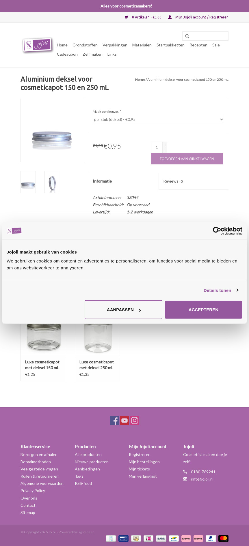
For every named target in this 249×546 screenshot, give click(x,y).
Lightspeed (85, 532)
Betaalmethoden (36, 461)
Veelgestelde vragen (39, 468)
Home (62, 44)
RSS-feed (83, 483)
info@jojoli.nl (202, 478)
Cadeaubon (67, 54)
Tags (79, 476)
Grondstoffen (85, 44)
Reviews (173, 181)
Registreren (139, 454)
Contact (28, 505)
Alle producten (88, 454)
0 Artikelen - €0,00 (143, 17)
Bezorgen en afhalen (39, 454)
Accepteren (203, 309)
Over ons (29, 498)
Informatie (102, 181)
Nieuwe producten (92, 461)
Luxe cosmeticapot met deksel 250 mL (96, 364)
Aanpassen (124, 309)
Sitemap (28, 512)
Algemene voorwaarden (42, 483)
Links (112, 54)
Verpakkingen (115, 44)
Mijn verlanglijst (143, 476)
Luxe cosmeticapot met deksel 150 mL (42, 364)
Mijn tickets (139, 468)
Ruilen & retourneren (40, 476)
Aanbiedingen (87, 468)
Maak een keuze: (107, 111)
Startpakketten (171, 44)
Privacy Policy (33, 490)
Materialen (142, 44)
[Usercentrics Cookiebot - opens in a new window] (217, 230)
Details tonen (217, 290)
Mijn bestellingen (144, 461)
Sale (216, 44)
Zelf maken (93, 54)
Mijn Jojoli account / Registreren (198, 17)
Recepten (198, 44)
